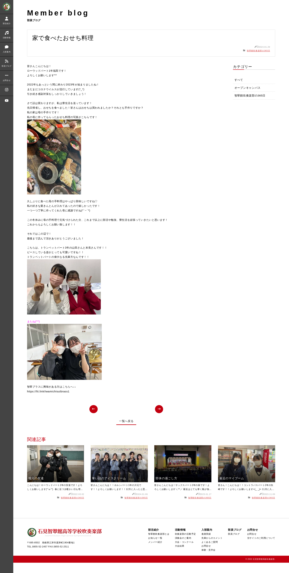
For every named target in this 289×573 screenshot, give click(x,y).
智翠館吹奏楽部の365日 (258, 51)
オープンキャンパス (247, 88)
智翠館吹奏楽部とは (158, 544)
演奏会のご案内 (183, 548)
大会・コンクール (184, 552)
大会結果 (179, 556)
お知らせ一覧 (155, 548)
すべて (238, 80)
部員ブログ (234, 544)
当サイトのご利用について (261, 548)
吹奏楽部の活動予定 (185, 544)
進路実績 (206, 544)
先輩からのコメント (211, 548)
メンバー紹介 (155, 552)
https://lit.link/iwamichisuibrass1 (48, 401)
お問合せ (206, 556)
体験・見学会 (208, 560)
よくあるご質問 (209, 552)
